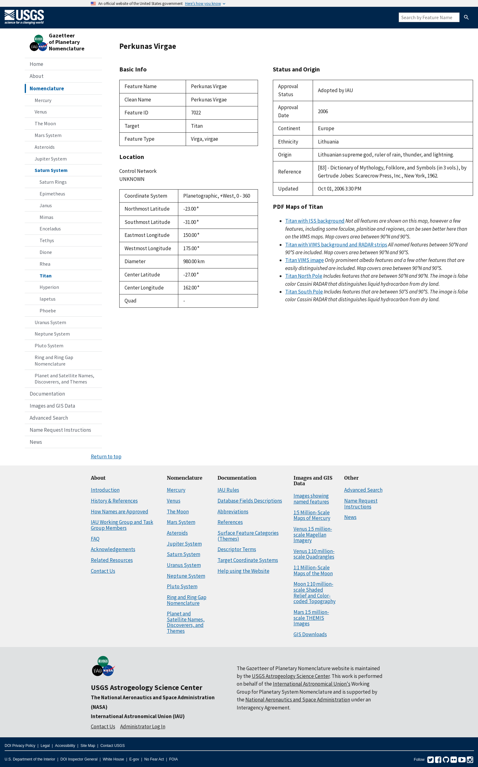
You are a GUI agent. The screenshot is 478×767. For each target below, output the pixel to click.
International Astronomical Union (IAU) (138, 716)
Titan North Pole (303, 275)
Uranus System (50, 322)
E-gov (134, 759)
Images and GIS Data (52, 405)
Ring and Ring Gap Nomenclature (54, 360)
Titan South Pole (304, 291)
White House (113, 759)
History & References (114, 500)
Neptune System (52, 334)
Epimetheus (52, 194)
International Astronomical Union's (311, 683)
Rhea (45, 264)
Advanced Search (49, 417)
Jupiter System (51, 159)
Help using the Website (243, 571)
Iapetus (48, 299)
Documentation (47, 393)
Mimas (46, 217)
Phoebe (48, 310)
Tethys (47, 240)
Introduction (105, 489)
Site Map (87, 745)
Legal (44, 745)
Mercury (43, 100)
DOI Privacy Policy (20, 745)
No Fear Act (154, 759)
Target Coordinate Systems (248, 560)
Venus (41, 112)
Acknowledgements (113, 549)
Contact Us (103, 571)
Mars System (48, 135)
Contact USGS (112, 745)
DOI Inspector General (79, 759)
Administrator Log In (142, 726)
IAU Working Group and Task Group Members (122, 525)
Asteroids (45, 147)
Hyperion (49, 287)
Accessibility (65, 745)
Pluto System (49, 345)
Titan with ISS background (315, 220)
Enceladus (50, 228)
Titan (46, 275)
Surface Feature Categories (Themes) (248, 535)
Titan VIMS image (304, 260)
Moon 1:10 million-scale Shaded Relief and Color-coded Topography (315, 593)
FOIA (173, 759)
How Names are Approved (119, 511)
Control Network (138, 171)
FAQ (95, 538)
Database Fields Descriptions (250, 500)
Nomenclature (47, 88)
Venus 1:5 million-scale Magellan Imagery (313, 534)
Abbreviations (233, 511)
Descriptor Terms (237, 549)
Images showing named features (311, 498)
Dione (46, 252)
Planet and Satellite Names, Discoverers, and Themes (64, 378)
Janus (46, 205)
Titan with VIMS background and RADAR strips (336, 244)
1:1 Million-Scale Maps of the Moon (313, 570)
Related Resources (112, 560)
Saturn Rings (53, 182)
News (36, 442)
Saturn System (51, 170)
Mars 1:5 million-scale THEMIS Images (311, 618)
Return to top (106, 456)
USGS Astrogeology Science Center (146, 687)
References (230, 522)
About (37, 76)
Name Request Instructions (60, 429)
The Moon (45, 123)
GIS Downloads (310, 634)
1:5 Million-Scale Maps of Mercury (312, 515)
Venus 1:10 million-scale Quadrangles (314, 554)
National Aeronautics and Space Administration (297, 699)
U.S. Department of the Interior (30, 759)
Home (36, 64)
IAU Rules (228, 489)
